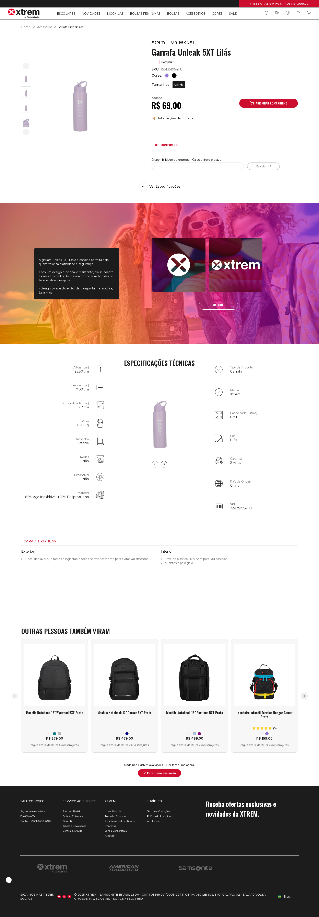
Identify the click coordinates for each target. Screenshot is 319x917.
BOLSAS (173, 13)
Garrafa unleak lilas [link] (70, 27)
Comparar (165, 62)
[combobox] (287, 897)
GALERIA (218, 305)
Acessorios (44, 27)
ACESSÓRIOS (195, 13)
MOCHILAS (115, 13)
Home (25, 27)
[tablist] (159, 541)
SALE (233, 13)
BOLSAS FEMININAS (145, 13)
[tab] (39, 541)
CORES (217, 13)
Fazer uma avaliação (163, 774)
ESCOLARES (66, 13)
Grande (179, 84)
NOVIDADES (91, 13)
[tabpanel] (159, 582)
